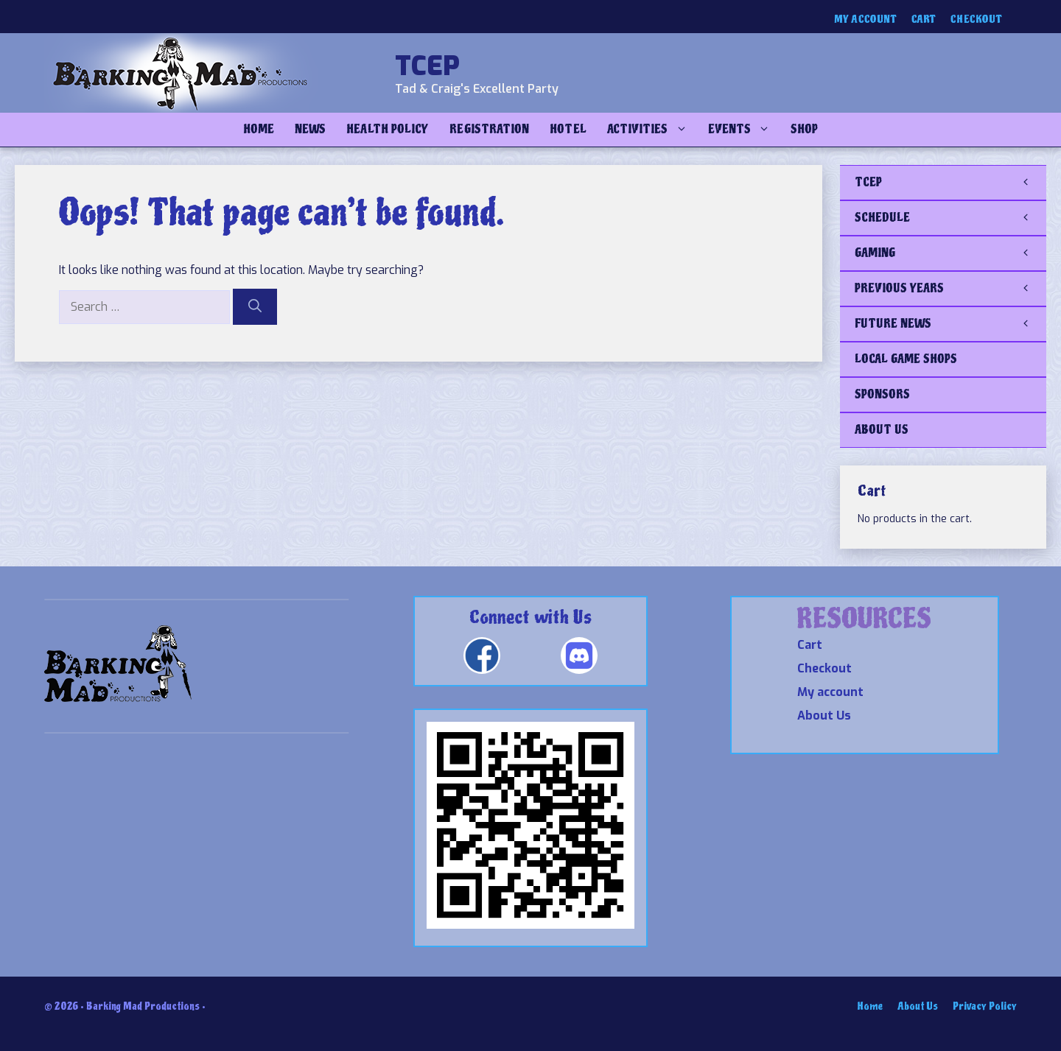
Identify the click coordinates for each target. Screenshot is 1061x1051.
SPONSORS (882, 394)
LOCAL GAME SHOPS (906, 359)
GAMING (950, 253)
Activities (652, 130)
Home (258, 129)
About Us (824, 715)
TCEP (427, 66)
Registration (489, 129)
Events (744, 130)
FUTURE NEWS (950, 324)
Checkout (976, 20)
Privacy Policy (985, 1006)
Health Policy (387, 129)
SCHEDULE (950, 218)
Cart (923, 20)
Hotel (568, 129)
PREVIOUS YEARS (950, 289)
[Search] (255, 307)
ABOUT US (881, 429)
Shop (804, 129)
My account (865, 20)
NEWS (310, 129)
